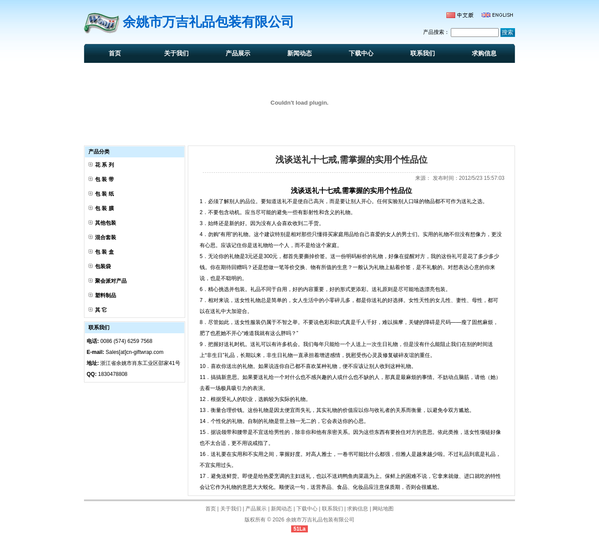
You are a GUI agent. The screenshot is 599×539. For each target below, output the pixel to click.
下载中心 (361, 53)
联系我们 (422, 53)
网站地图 (383, 509)
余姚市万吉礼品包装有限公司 (320, 520)
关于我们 (176, 53)
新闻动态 (299, 53)
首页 (115, 53)
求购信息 (484, 53)
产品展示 (238, 53)
